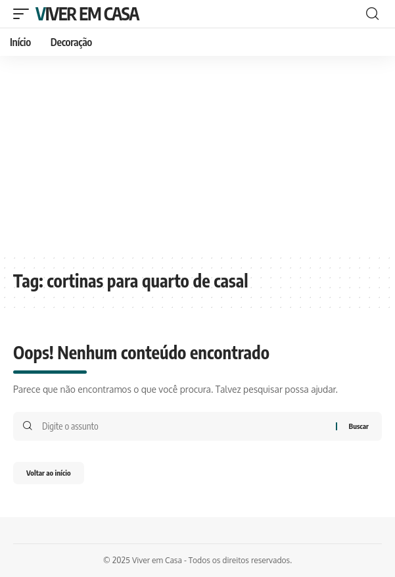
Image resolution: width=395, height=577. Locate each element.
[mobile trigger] (24, 14)
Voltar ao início (48, 472)
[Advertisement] (197, 155)
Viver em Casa (87, 13)
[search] (372, 13)
